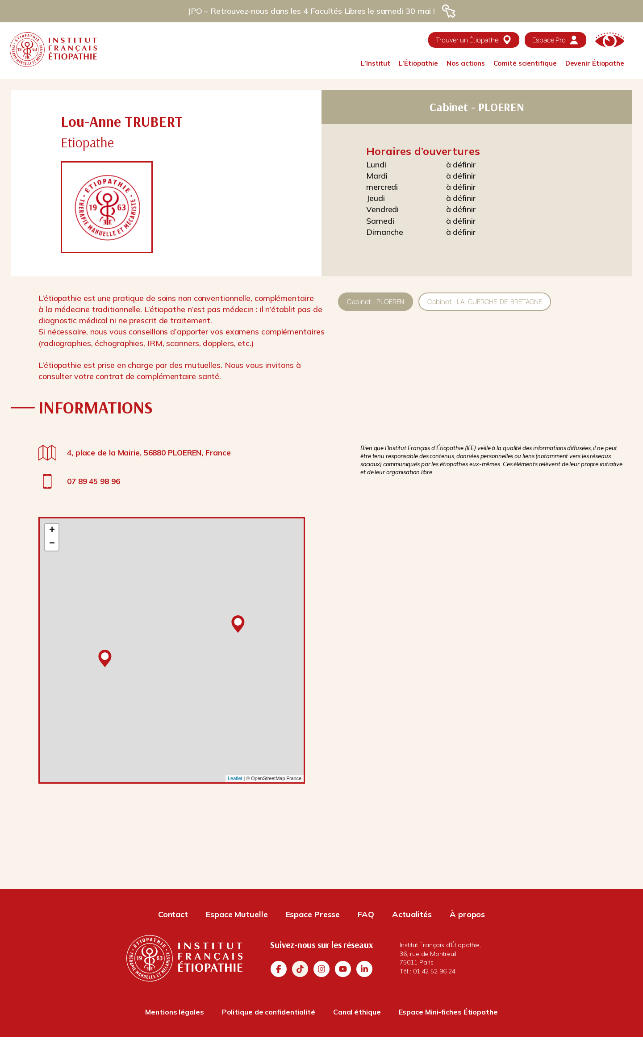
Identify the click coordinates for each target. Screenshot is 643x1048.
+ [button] (52, 530)
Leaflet (235, 778)
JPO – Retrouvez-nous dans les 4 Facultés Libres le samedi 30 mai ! (311, 11)
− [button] (52, 544)
